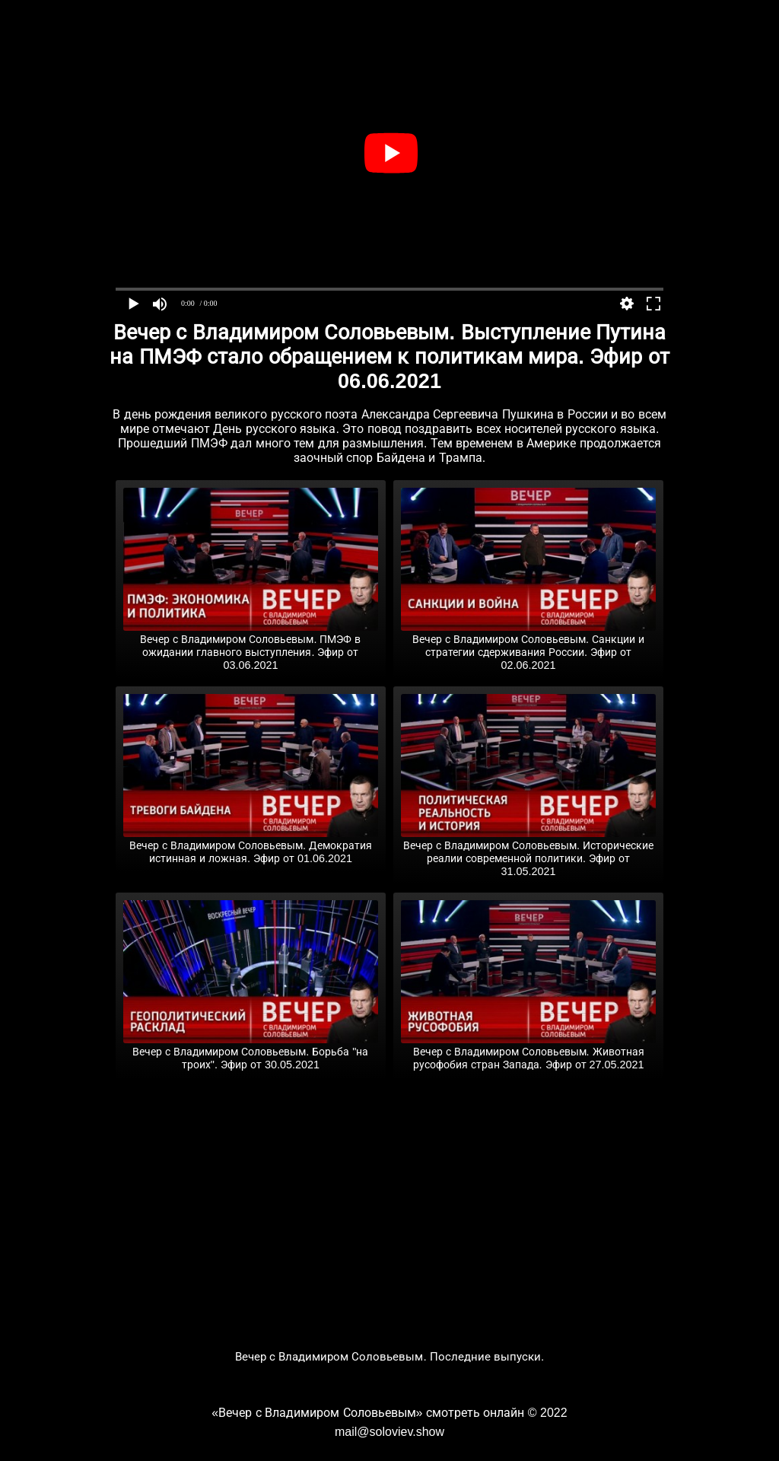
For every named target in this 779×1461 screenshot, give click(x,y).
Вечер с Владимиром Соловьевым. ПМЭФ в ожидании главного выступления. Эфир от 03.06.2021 (250, 646)
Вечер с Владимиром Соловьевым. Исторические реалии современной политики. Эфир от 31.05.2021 (528, 852)
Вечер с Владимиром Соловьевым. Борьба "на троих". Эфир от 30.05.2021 (250, 1052)
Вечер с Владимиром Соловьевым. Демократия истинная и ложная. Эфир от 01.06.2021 (250, 845)
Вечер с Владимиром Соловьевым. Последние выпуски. (390, 1356)
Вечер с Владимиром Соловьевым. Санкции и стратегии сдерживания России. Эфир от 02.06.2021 (528, 646)
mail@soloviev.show (389, 1431)
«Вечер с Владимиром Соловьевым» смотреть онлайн (367, 1412)
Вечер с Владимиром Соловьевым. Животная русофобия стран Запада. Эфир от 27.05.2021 (528, 1052)
